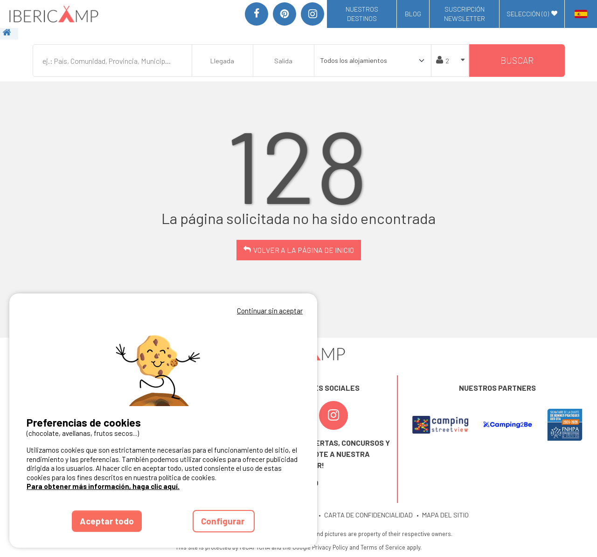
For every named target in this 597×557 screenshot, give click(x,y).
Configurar (223, 521)
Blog (413, 14)
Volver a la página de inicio (303, 249)
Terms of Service (383, 547)
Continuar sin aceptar (270, 310)
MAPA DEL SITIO (445, 515)
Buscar (517, 60)
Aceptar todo (107, 521)
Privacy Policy (330, 547)
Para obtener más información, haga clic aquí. (103, 486)
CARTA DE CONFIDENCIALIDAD (368, 515)
